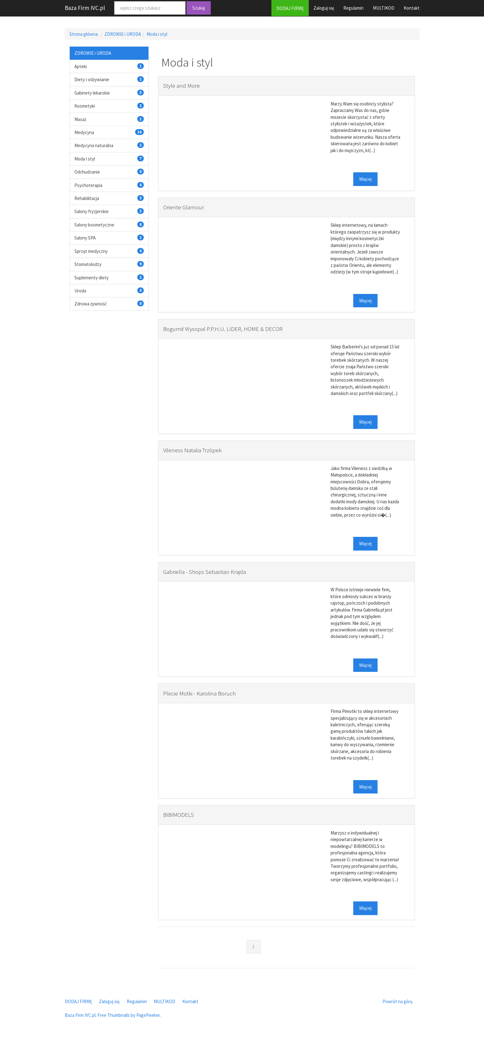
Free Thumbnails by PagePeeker (128, 1015)
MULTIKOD (383, 8)
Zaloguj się (323, 8)
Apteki (80, 66)
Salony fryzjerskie (91, 211)
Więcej (365, 179)
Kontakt (412, 8)
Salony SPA (85, 238)
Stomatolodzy (87, 264)
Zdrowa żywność (90, 304)
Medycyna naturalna (93, 145)
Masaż (80, 119)
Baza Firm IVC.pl (85, 8)
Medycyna (84, 132)
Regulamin (353, 8)
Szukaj (198, 8)
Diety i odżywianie (91, 79)
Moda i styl (157, 34)
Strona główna (83, 34)
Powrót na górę (397, 1001)
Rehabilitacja (86, 198)
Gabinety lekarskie (92, 93)
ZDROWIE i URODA (122, 34)
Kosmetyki (84, 106)
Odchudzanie (87, 172)
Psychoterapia (88, 185)
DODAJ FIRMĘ (290, 8)
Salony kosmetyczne (94, 225)
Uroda (80, 291)
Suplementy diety (91, 278)
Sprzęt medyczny (91, 251)
